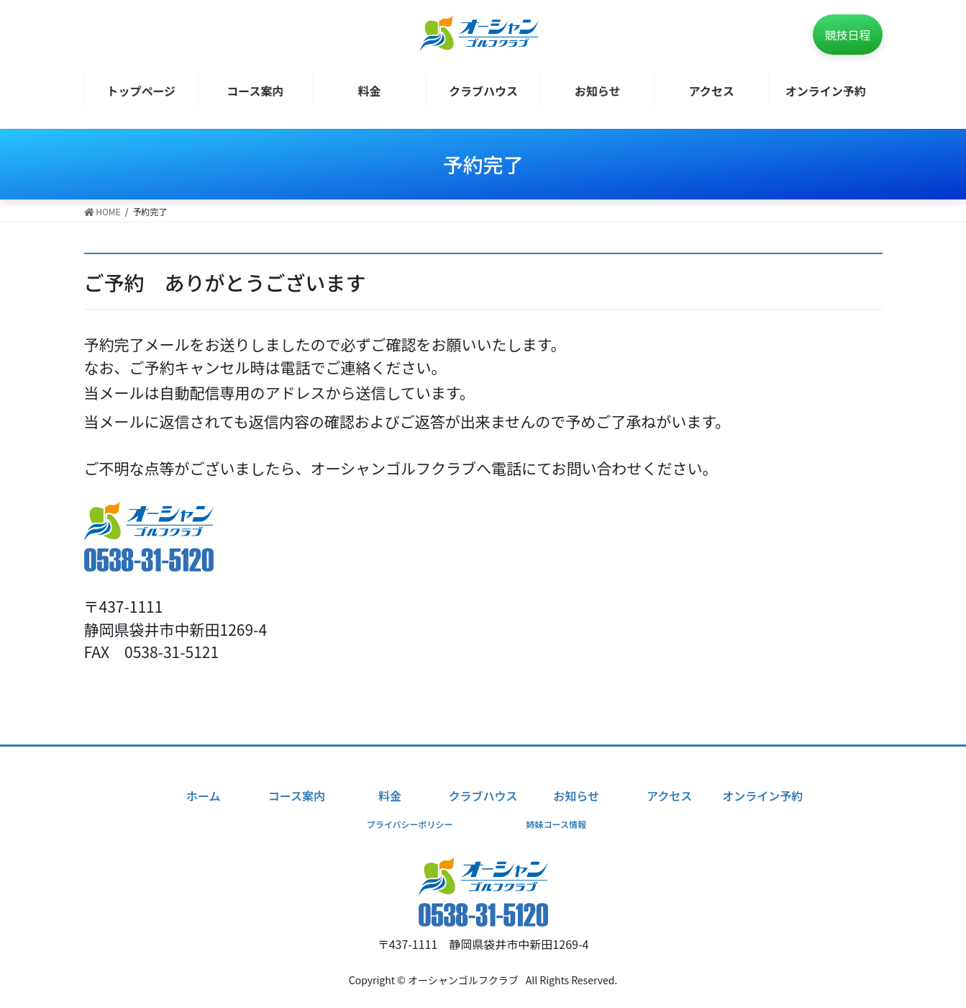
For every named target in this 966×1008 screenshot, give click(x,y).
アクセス (669, 795)
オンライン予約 (762, 795)
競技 (847, 34)
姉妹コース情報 (556, 824)
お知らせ (576, 795)
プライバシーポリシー (410, 824)
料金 (389, 795)
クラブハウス (482, 795)
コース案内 (296, 795)
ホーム (203, 795)
